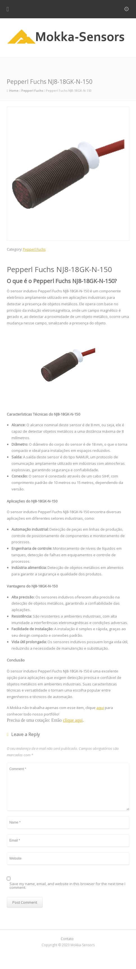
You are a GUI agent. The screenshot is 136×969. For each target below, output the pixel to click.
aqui (100, 707)
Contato (67, 938)
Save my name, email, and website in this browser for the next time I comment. (67, 886)
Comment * (68, 787)
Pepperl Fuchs (34, 249)
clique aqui (73, 720)
